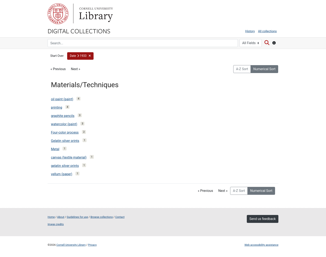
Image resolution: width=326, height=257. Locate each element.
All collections (267, 31)
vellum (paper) (61, 174)
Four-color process (65, 132)
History (250, 31)
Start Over (57, 56)
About (60, 217)
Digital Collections (79, 30)
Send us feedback (262, 219)
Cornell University (58, 13)
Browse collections (101, 217)
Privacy (92, 244)
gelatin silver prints (65, 166)
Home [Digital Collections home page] (51, 217)
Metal (55, 149)
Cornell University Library (71, 244)
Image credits (56, 224)
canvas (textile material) (68, 157)
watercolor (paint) (64, 124)
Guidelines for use (77, 217)
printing (56, 107)
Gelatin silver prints (65, 141)
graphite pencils (62, 116)
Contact (120, 217)
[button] (80, 56)
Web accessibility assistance (261, 244)
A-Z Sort (242, 69)
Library (95, 13)
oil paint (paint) (62, 99)
